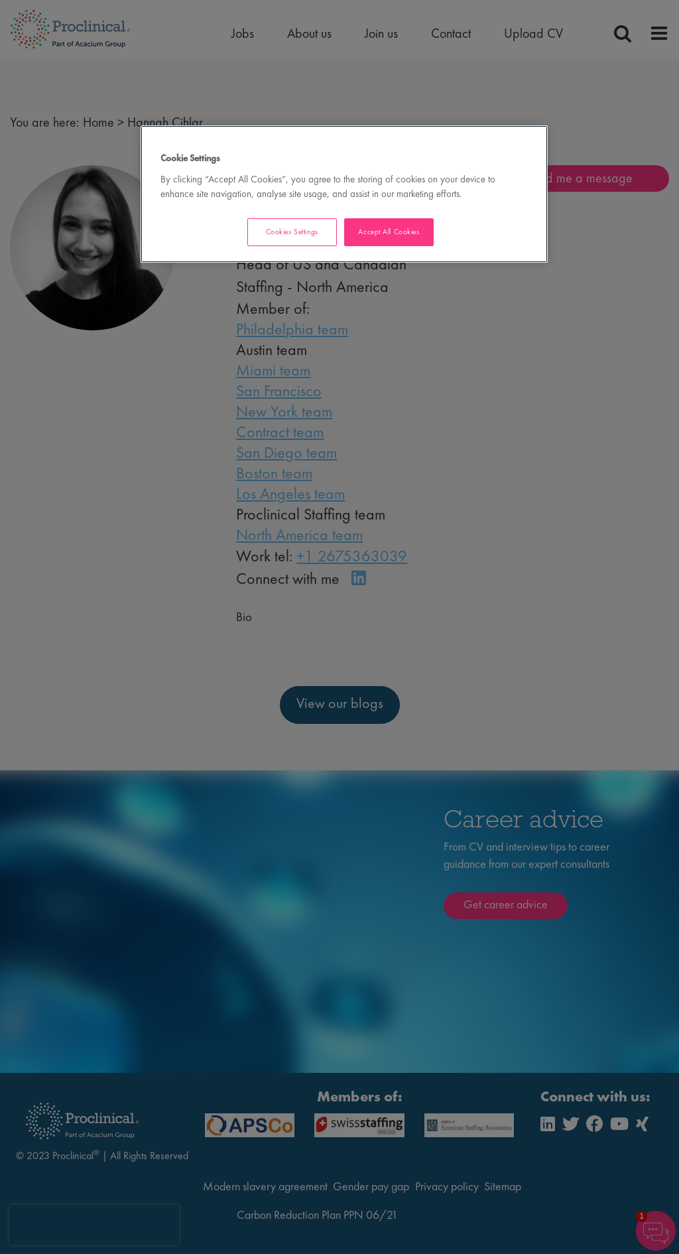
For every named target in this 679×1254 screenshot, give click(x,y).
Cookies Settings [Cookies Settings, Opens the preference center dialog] (292, 231)
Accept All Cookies (388, 231)
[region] (344, 194)
